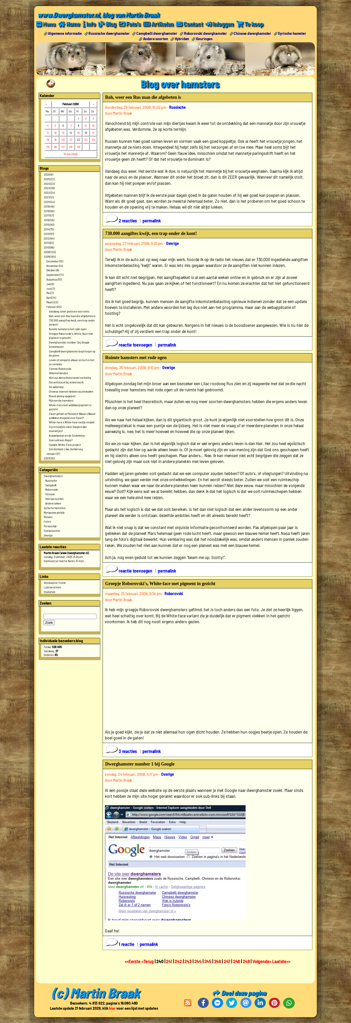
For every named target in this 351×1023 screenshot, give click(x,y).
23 (85, 139)
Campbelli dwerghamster (156, 32)
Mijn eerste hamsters (61, 400)
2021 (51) (49, 197)
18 (48, 139)
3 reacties (121, 751)
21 (71, 139)
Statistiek (49, 591)
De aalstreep (56, 386)
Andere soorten (155, 38)
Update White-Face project (65, 444)
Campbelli (51, 485)
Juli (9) (50, 283)
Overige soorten (54, 498)
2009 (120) (50, 251)
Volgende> (262, 961)
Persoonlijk (50, 525)
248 (236, 961)
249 (246, 961)
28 (70, 146)
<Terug (148, 961)
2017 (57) (49, 215)
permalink (151, 220)
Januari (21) (53, 453)
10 (93, 125)
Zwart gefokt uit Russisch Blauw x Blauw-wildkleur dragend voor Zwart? (72, 415)
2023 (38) (49, 188)
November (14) (54, 265)
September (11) (54, 274)
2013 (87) (49, 233)
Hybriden (182, 38)
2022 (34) (49, 192)
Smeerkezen (56, 346)
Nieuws (48, 517)
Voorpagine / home (55, 582)
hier (112, 1007)
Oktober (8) (52, 270)
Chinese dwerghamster (252, 32)
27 (63, 146)
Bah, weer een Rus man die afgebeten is (72, 315)
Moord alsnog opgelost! (62, 395)
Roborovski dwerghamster (205, 32)
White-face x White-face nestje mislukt (72, 422)
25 (47, 146)
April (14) (51, 297)
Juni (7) (50, 288)
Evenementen (52, 530)
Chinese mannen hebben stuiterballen (71, 391)
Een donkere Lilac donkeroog (66, 449)
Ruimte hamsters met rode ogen (67, 329)
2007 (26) (49, 458)
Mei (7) (49, 293)
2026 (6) (48, 174)
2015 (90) (49, 224)
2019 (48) (49, 206)
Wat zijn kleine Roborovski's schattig (70, 377)
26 (55, 146)
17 (93, 132)
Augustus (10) (54, 279)
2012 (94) (49, 238)
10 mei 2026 (70, 154)
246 (217, 961)
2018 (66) (49, 210)
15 (78, 132)
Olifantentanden (58, 373)
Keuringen (204, 38)
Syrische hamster (292, 32)
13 (63, 132)
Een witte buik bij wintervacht (66, 382)
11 (48, 132)
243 (188, 961)
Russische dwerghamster (109, 32)
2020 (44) (49, 201)
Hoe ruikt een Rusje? (61, 439)
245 (208, 961)
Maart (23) (52, 302)
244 (198, 961)
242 (178, 961)
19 (55, 139)
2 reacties (121, 220)
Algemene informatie (65, 32)
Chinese (50, 494)
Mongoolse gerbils (54, 512)
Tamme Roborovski (60, 368)
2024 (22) (49, 183)
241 (169, 961)
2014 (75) (49, 229)
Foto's (47, 521)
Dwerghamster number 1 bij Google (69, 342)
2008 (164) (50, 256)
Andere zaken (53, 503)
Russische (51, 480)
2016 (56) (49, 220)
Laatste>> (281, 961)
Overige (48, 535)
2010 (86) (49, 247)
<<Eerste (133, 961)
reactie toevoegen (129, 344)
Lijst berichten (52, 587)
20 (63, 139)
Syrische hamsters (54, 507)
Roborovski (51, 489)
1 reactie (120, 944)
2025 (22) (49, 178)
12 (55, 132)
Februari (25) (53, 306)
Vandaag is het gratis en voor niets (69, 311)
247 (227, 961)
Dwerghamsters (53, 475)
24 (93, 139)
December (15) (54, 261)
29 (78, 146)
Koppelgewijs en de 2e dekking (66, 435)
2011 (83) (49, 242)
